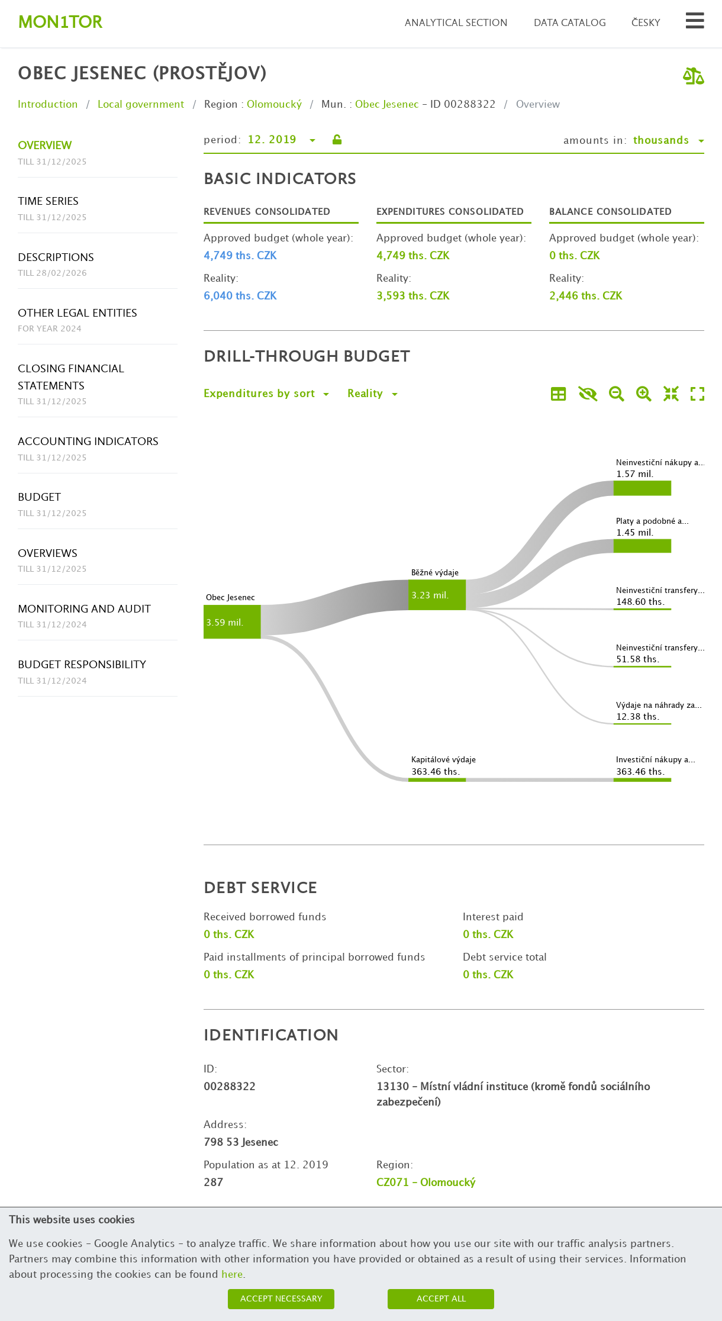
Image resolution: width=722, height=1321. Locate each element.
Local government (141, 104)
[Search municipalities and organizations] (695, 24)
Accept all (441, 1299)
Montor (60, 23)
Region (221, 104)
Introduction (48, 104)
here (232, 1275)
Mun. (333, 104)
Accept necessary (281, 1299)
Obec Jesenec (387, 104)
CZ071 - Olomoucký (425, 1183)
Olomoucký (274, 104)
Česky (645, 23)
